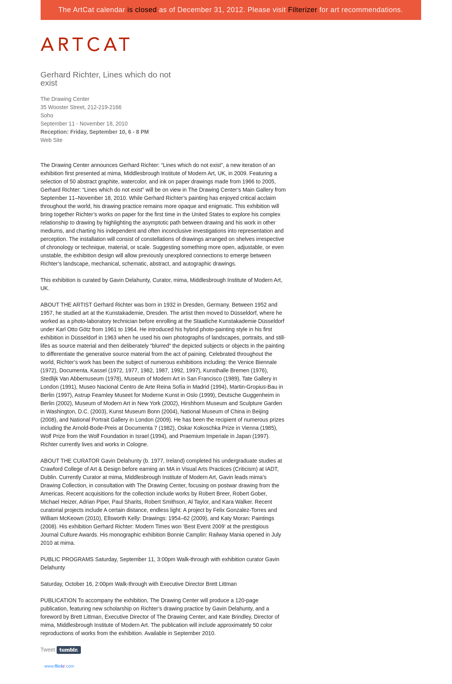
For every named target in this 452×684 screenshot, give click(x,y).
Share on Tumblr (71, 650)
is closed (142, 10)
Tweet (48, 649)
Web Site (52, 140)
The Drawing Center (65, 99)
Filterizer (302, 10)
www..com (59, 666)
